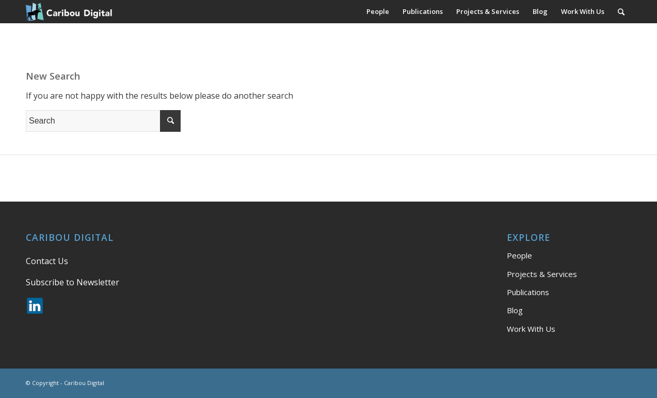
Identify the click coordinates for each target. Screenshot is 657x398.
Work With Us (531, 329)
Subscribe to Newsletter (72, 282)
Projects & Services (542, 274)
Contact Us (47, 261)
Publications (528, 292)
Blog (515, 310)
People (519, 255)
